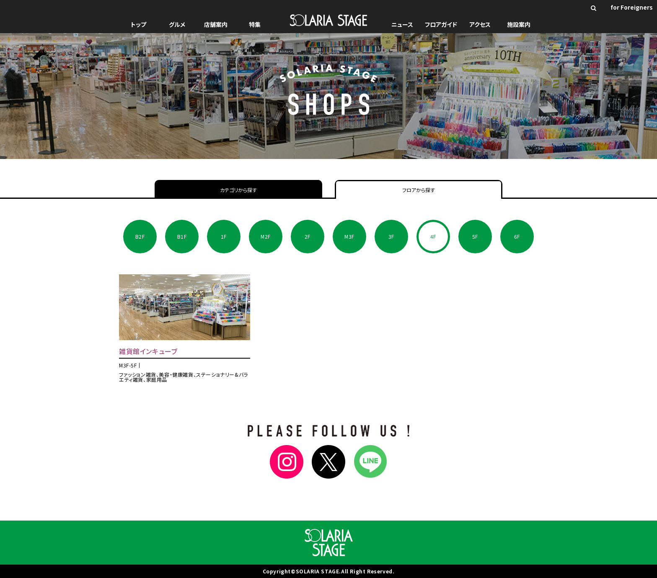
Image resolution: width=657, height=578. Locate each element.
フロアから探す (418, 189)
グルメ (177, 24)
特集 (255, 24)
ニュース (402, 24)
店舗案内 (216, 24)
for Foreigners (631, 7)
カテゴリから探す (238, 189)
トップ (138, 24)
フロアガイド (441, 24)
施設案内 (518, 24)
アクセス (480, 24)
